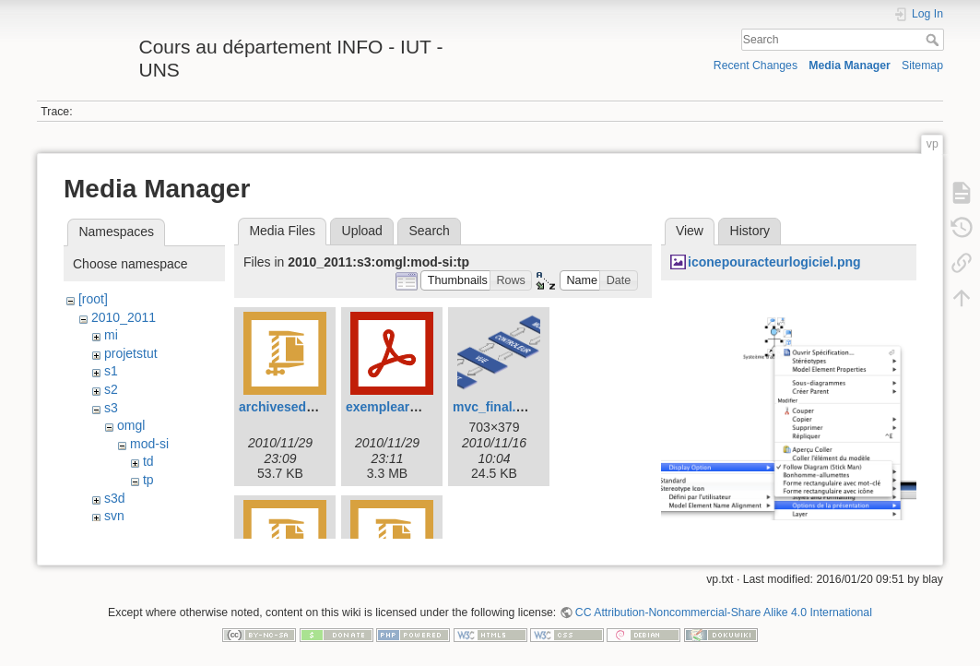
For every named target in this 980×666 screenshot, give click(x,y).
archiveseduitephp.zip (306, 406)
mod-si (149, 443)
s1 (111, 370)
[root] (93, 298)
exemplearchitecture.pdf (420, 406)
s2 (111, 389)
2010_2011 (123, 317)
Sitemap (922, 65)
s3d (114, 498)
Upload (362, 230)
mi (111, 334)
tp (148, 479)
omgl (131, 425)
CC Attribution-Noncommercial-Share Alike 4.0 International (723, 605)
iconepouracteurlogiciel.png (774, 262)
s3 (111, 407)
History (750, 230)
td (148, 461)
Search (934, 39)
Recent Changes (755, 65)
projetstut (131, 353)
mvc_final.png (496, 406)
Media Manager (850, 65)
